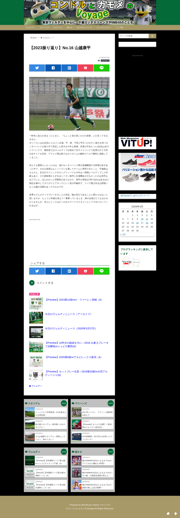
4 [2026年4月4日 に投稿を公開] (147, 215)
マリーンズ (44, 27)
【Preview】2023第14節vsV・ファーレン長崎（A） (74, 299)
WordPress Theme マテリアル (96, 505)
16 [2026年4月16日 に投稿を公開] (137, 223)
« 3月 (123, 234)
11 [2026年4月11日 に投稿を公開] (147, 219)
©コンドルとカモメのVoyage (80, 508)
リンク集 (119, 27)
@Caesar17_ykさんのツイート (135, 195)
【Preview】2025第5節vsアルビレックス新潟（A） (74, 357)
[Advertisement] (50, 238)
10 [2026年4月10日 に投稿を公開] (142, 219)
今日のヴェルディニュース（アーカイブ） (68, 314)
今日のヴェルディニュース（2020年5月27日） (71, 328)
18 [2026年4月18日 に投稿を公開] (147, 223)
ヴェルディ (30, 27)
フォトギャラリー (103, 27)
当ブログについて (84, 27)
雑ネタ (69, 27)
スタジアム (57, 27)
